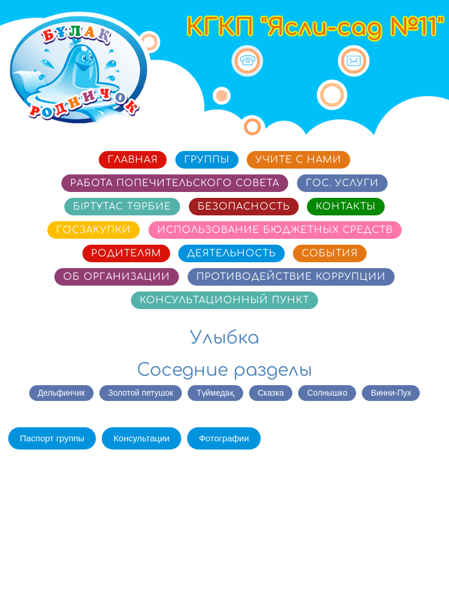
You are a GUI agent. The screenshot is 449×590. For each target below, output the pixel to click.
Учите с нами (298, 160)
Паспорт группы (52, 438)
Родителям (126, 253)
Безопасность (244, 206)
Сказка (271, 392)
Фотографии (224, 438)
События (330, 253)
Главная (133, 160)
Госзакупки (93, 230)
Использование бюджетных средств (275, 230)
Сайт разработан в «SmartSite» (376, 565)
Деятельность (231, 253)
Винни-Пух (391, 392)
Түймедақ (215, 392)
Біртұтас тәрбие (122, 206)
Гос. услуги (342, 183)
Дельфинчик (61, 392)
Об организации (116, 277)
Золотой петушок (140, 392)
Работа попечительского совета (174, 183)
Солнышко (327, 392)
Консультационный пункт (224, 300)
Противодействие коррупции (291, 277)
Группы (207, 160)
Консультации (141, 438)
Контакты (346, 206)
